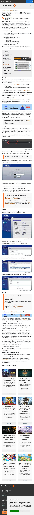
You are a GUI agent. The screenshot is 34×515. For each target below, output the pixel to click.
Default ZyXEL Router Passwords (11, 198)
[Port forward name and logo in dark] (9, 5)
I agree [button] (12, 510)
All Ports (4, 501)
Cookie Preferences (6, 510)
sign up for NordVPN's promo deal (15, 311)
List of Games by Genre (18, 306)
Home (3, 10)
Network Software (6, 499)
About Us (4, 507)
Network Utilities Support (7, 490)
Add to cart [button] (30, 1)
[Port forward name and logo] (6, 1)
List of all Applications (14, 307)
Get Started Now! (6, 64)
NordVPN (14, 111)
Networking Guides (6, 493)
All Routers (4, 500)
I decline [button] (16, 510)
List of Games (15, 305)
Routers (7, 10)
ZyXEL (11, 10)
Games (3, 503)
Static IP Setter (17, 84)
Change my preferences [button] (24, 510)
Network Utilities (6, 56)
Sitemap (4, 495)
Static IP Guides (26, 90)
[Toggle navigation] (30, 5)
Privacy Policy (5, 509)
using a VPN (13, 99)
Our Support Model (6, 491)
